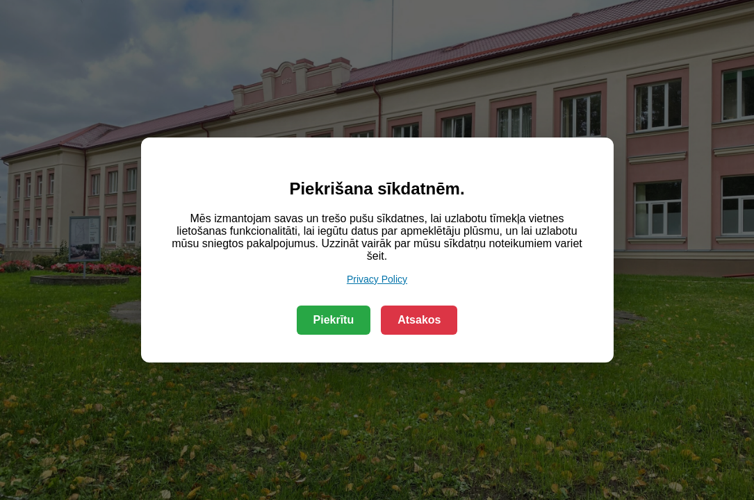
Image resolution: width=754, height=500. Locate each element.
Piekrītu (333, 320)
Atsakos (419, 320)
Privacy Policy (377, 279)
